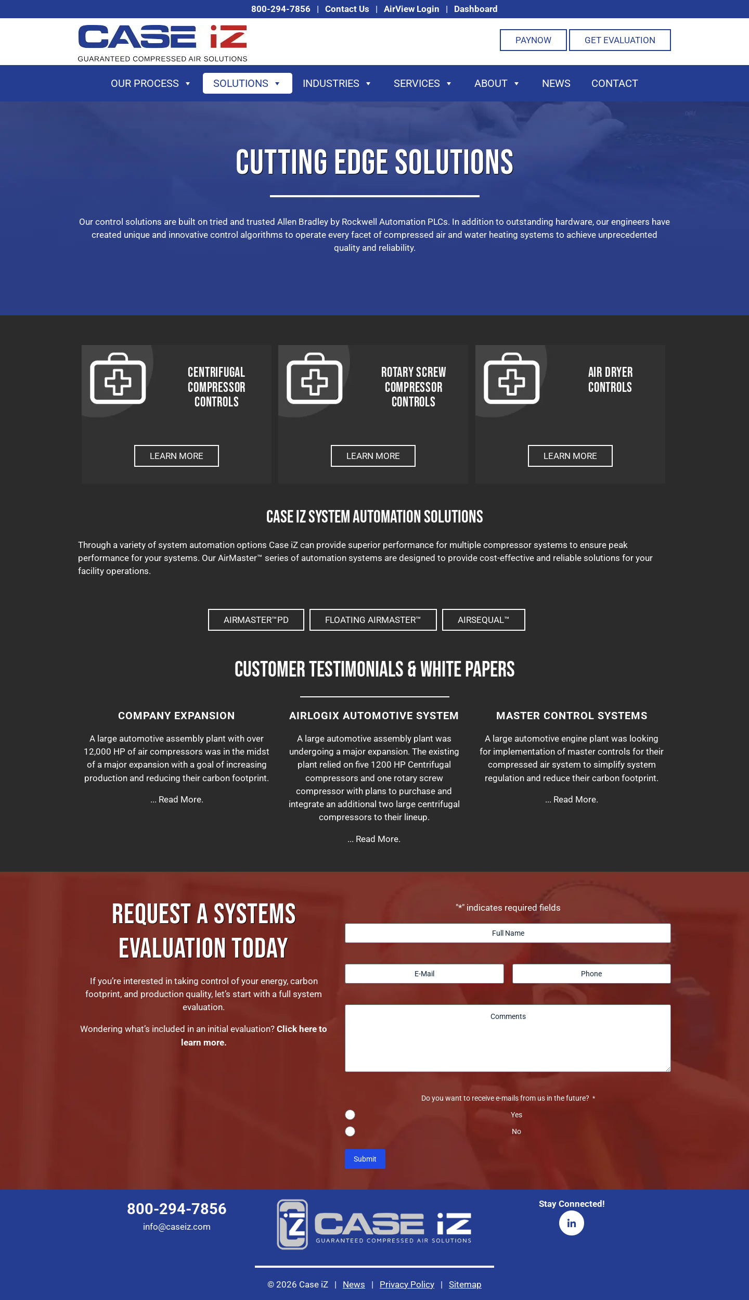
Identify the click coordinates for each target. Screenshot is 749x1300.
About (497, 83)
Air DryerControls (610, 388)
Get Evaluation (620, 40)
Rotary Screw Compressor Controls (413, 388)
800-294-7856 (281, 9)
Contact (614, 83)
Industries (338, 83)
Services (424, 83)
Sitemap (465, 1284)
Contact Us (347, 9)
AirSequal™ (484, 620)
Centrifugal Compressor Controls (217, 388)
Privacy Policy (407, 1284)
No (516, 1131)
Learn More (176, 456)
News (556, 83)
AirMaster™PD (256, 620)
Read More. (181, 799)
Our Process (151, 83)
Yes (516, 1115)
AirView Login (412, 9)
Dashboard (476, 9)
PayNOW (533, 40)
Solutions (247, 83)
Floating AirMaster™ (373, 620)
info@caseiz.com (177, 1226)
